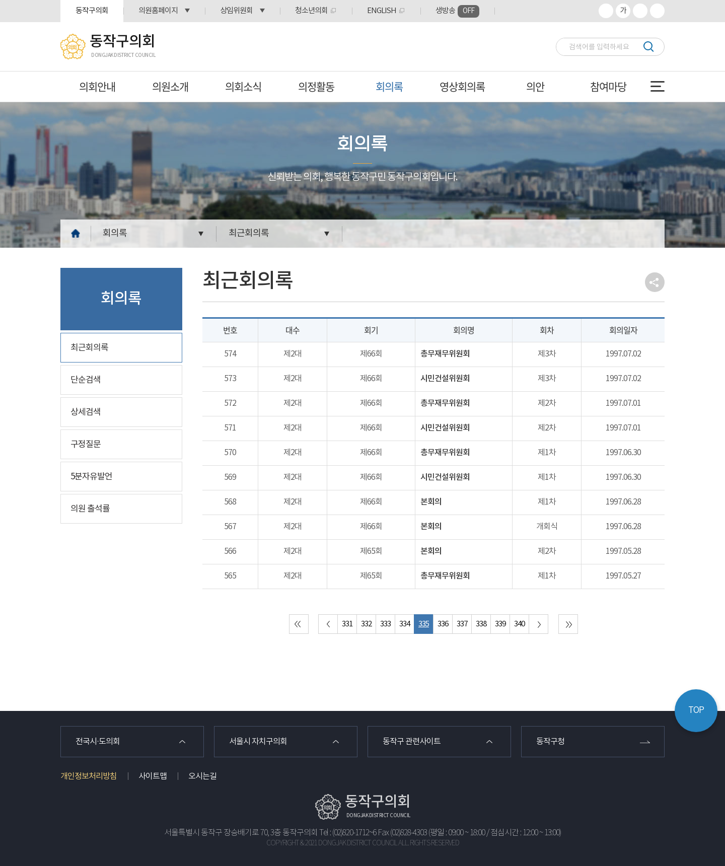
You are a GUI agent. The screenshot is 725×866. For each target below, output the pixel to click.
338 (481, 624)
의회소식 (243, 86)
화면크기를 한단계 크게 (606, 11)
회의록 (389, 86)
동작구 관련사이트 (412, 741)
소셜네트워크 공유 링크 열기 (655, 282)
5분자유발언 (91, 477)
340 (519, 624)
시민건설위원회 (445, 378)
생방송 (457, 11)
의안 (535, 86)
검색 (648, 46)
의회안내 (97, 86)
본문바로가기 (0, 0)
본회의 (431, 502)
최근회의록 (249, 233)
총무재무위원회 (445, 353)
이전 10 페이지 (328, 624)
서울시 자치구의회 (258, 741)
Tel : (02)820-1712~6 (347, 833)
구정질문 (85, 445)
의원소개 (170, 86)
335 (423, 624)
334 (404, 624)
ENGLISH (381, 11)
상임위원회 (236, 11)
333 (385, 624)
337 (462, 624)
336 (443, 624)
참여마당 (608, 86)
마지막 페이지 (568, 624)
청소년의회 (311, 11)
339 (500, 624)
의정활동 (316, 86)
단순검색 (85, 380)
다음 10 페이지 (538, 624)
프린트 (657, 11)
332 (366, 624)
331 (347, 624)
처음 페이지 (299, 624)
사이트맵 (152, 776)
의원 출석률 (90, 509)
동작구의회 (92, 11)
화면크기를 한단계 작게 (640, 11)
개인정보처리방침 (88, 776)
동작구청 (550, 741)
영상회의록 (462, 86)
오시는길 (202, 776)
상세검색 (85, 412)
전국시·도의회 (98, 741)
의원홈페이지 (158, 11)
